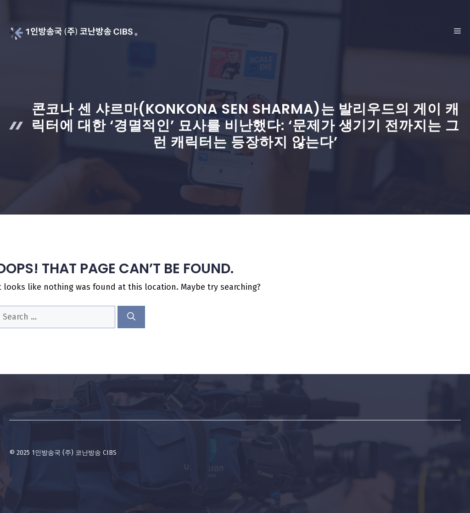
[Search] (131, 317)
